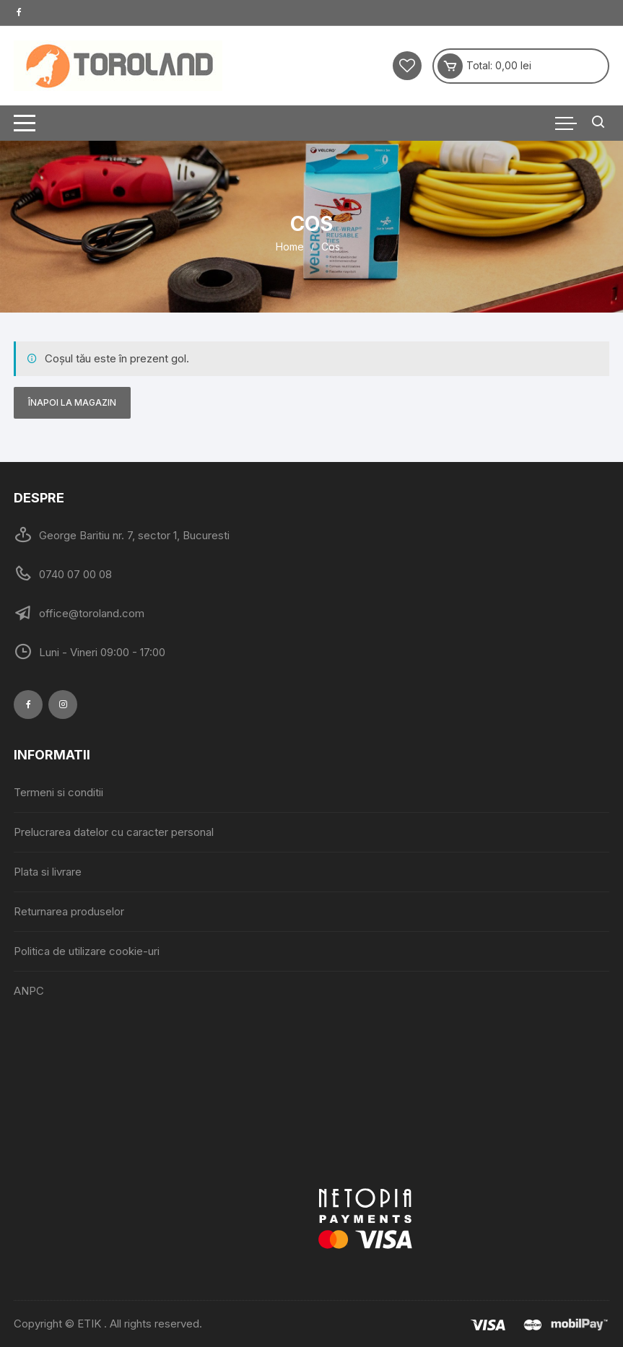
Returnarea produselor (69, 911)
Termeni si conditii (58, 792)
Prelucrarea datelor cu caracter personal (114, 832)
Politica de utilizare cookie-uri (87, 951)
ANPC (29, 991)
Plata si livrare (48, 872)
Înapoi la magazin (72, 402)
